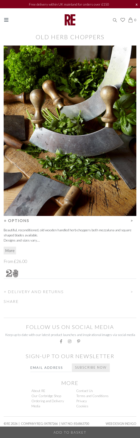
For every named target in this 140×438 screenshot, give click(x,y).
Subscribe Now (91, 367)
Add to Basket (70, 432)
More (10, 250)
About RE (38, 391)
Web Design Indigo (121, 424)
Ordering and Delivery (47, 401)
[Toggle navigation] (6, 20)
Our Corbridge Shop (46, 396)
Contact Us (84, 391)
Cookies (82, 406)
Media (35, 406)
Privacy (81, 401)
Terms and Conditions (92, 396)
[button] (70, 220)
